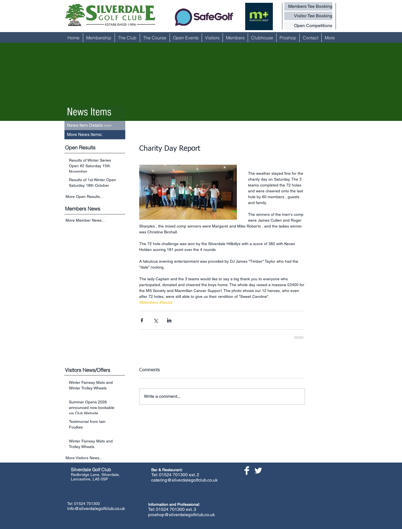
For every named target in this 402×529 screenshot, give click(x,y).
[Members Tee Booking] (308, 6)
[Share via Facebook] (142, 320)
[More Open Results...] (95, 196)
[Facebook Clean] (246, 470)
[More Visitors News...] (95, 458)
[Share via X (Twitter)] (155, 320)
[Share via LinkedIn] (169, 320)
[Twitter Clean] (258, 470)
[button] (94, 134)
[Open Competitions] (308, 25)
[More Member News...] (95, 220)
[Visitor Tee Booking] (308, 16)
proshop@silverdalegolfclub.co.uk (181, 514)
